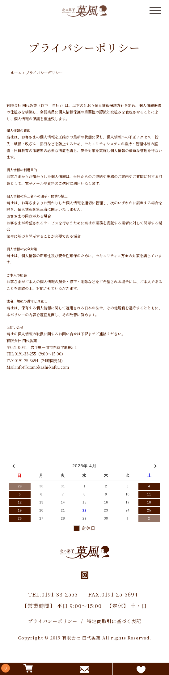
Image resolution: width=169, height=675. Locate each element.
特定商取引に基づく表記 (114, 621)
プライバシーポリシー (52, 621)
